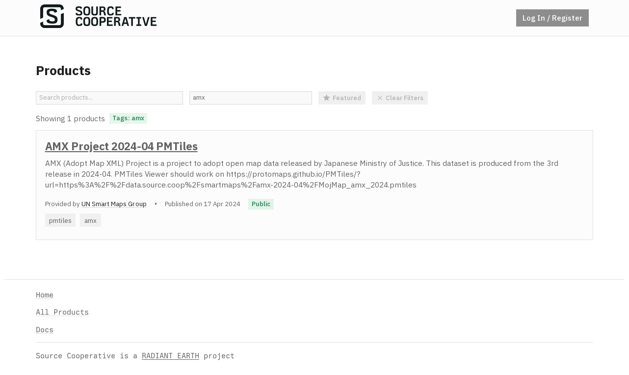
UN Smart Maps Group (114, 203)
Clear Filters (400, 97)
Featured (342, 97)
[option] (314, 185)
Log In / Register (552, 18)
